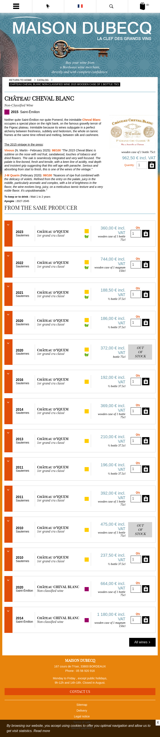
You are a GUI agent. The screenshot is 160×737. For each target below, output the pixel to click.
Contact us (80, 692)
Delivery (82, 710)
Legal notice (82, 716)
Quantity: (129, 165)
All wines (142, 642)
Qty (138, 227)
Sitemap (81, 704)
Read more (42, 731)
